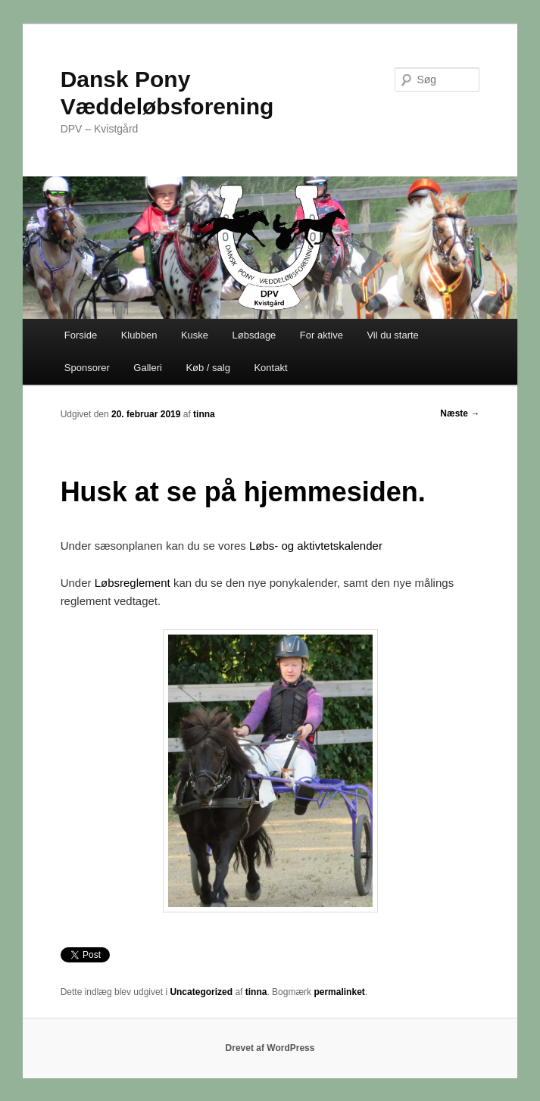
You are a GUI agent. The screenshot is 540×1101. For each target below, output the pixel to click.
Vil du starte (392, 335)
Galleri (147, 367)
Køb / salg (208, 367)
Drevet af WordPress (270, 1048)
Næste (459, 413)
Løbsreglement (132, 582)
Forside (80, 335)
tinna (204, 414)
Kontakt (270, 367)
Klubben (139, 335)
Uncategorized (201, 992)
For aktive (321, 335)
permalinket (339, 992)
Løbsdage (254, 335)
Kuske (194, 335)
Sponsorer (87, 367)
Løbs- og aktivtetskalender (315, 545)
